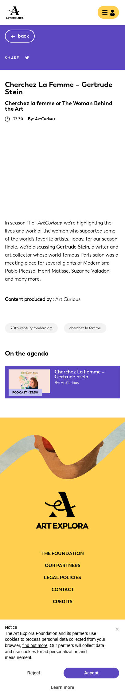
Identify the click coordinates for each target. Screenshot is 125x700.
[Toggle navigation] (106, 13)
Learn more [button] (62, 687)
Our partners (62, 565)
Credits (62, 601)
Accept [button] (91, 672)
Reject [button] (33, 672)
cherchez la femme (85, 328)
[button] (117, 629)
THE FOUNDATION (62, 553)
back (23, 36)
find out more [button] (35, 645)
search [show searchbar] (88, 13)
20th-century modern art (31, 328)
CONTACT (63, 589)
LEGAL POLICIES (62, 577)
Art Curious (67, 299)
